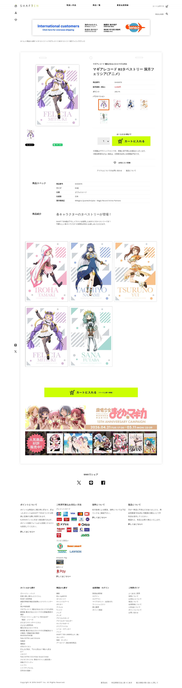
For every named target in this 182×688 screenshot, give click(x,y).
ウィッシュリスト (98, 604)
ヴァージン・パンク (27, 593)
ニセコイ (23, 654)
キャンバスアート (62, 601)
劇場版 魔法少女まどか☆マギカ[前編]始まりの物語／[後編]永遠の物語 (36, 632)
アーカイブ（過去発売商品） (67, 643)
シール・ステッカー (63, 629)
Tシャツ (59, 610)
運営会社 (104, 683)
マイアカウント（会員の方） (103, 601)
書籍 (58, 593)
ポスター (59, 604)
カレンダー (60, 637)
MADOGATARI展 (26, 635)
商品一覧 (96, 5)
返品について (131, 171)
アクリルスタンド (62, 618)
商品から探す (31, 41)
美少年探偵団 (25, 606)
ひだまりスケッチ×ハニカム (30, 622)
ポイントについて (135, 610)
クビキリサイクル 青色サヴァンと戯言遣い (36, 659)
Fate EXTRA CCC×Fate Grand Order (34, 657)
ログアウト (96, 599)
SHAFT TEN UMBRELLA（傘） (68, 634)
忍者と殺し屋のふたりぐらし (30, 596)
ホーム (22, 41)
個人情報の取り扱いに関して (147, 683)
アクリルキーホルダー (64, 621)
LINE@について (134, 607)
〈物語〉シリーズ (26, 620)
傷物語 (22, 644)
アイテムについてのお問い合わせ (109, 171)
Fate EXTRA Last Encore (30, 638)
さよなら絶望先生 (26, 625)
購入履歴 (95, 607)
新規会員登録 (123, 5)
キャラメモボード (62, 623)
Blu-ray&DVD (61, 596)
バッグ (58, 612)
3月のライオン (25, 646)
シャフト (23, 665)
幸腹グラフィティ (26, 662)
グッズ (58, 615)
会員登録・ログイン (100, 588)
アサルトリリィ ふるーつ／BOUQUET (34, 617)
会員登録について (135, 604)
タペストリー (41, 41)
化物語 (22, 641)
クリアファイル (62, 626)
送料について (133, 596)
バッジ (58, 632)
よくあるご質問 (134, 593)
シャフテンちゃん (26, 668)
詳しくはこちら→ (27, 532)
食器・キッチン (62, 640)
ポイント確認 (97, 610)
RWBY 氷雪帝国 (26, 599)
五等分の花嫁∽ (25, 670)
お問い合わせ (133, 612)
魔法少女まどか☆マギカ (29, 628)
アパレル (59, 607)
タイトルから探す (27, 588)
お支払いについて (135, 599)
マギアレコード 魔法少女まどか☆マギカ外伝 (36, 609)
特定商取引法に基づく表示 (122, 683)
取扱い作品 (71, 5)
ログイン (95, 596)
